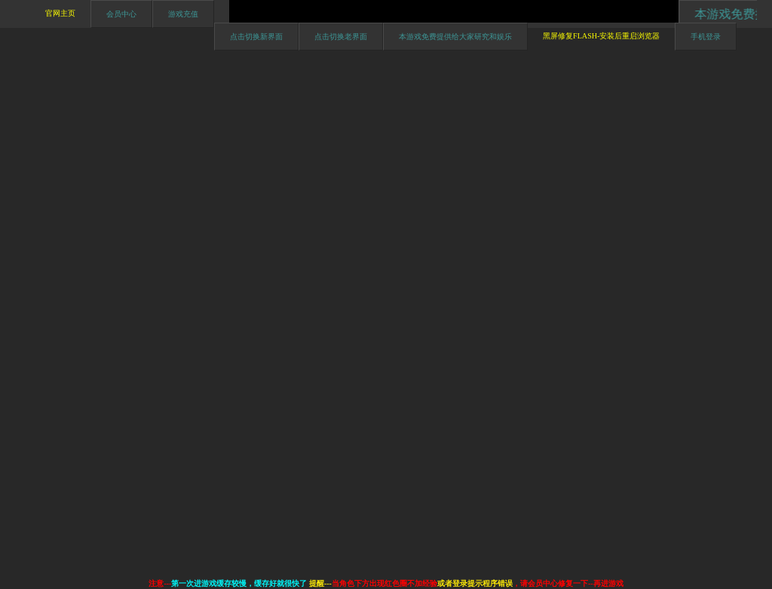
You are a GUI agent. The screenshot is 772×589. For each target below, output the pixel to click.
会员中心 (121, 14)
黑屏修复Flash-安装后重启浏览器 (601, 36)
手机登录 (706, 36)
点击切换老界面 (340, 36)
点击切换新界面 (256, 36)
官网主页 (60, 13)
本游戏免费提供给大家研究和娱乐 (455, 36)
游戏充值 (183, 14)
